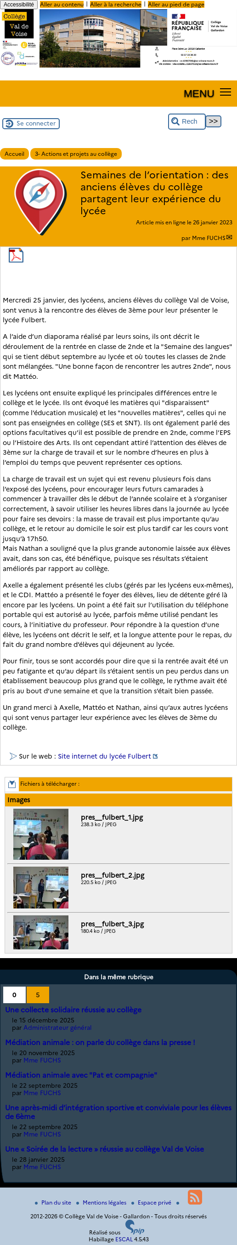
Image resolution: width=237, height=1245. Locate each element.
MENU (199, 93)
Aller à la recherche (115, 4)
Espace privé (152, 1202)
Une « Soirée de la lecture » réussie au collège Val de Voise (104, 1149)
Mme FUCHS (209, 237)
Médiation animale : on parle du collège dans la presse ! (100, 1042)
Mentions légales (102, 1202)
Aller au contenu (62, 4)
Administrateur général (57, 1027)
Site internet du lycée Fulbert (104, 756)
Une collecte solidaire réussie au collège (73, 1009)
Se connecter (36, 123)
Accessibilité (19, 4)
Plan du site (54, 1202)
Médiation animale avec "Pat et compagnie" (81, 1075)
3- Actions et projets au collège (76, 153)
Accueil (14, 153)
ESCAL (124, 1239)
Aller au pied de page (176, 4)
